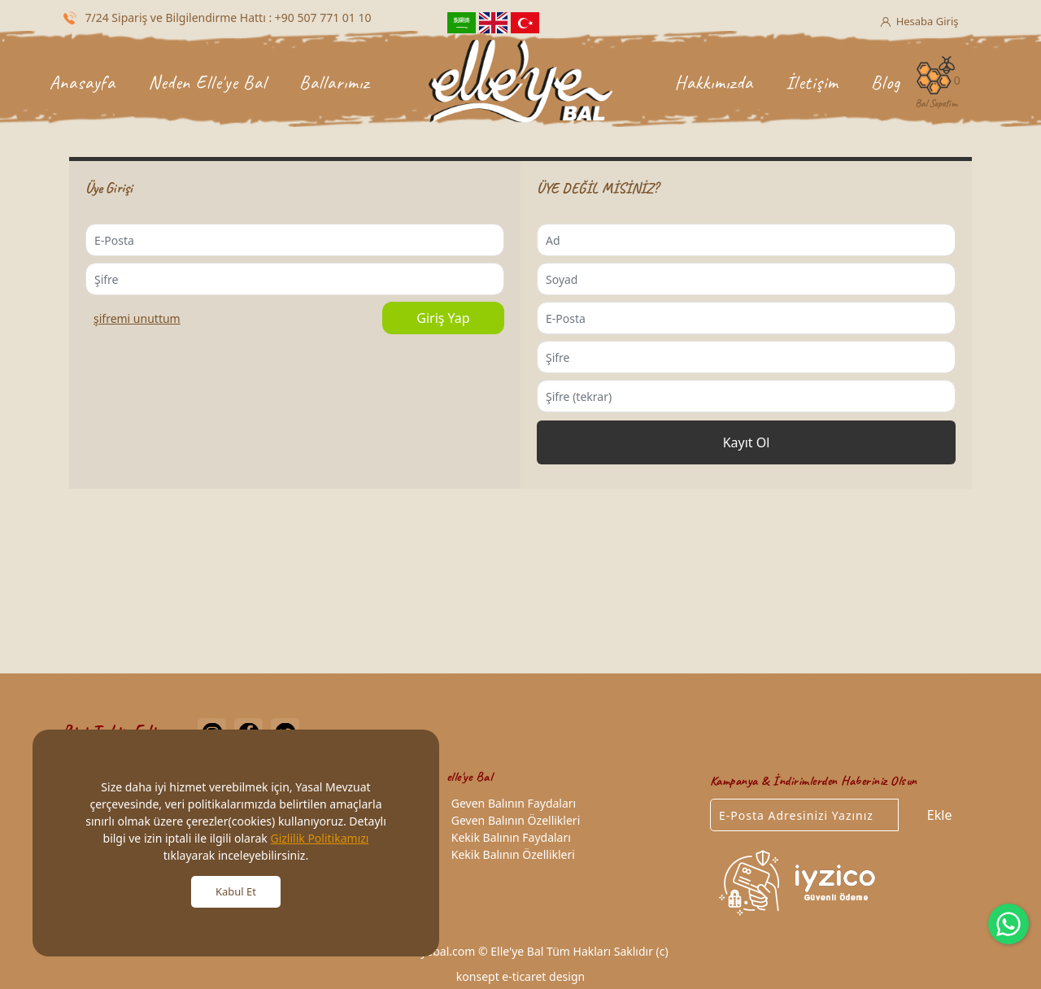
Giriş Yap (442, 318)
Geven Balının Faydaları (511, 803)
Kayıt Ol (746, 442)
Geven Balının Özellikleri (513, 820)
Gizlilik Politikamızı (319, 838)
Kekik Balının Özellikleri (510, 854)
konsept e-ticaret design (520, 976)
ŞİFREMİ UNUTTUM (137, 318)
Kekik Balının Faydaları (508, 837)
